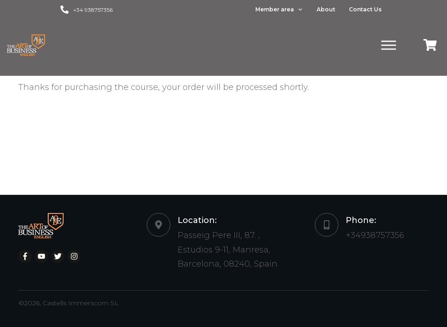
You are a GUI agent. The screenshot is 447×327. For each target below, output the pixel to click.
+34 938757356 (93, 9)
